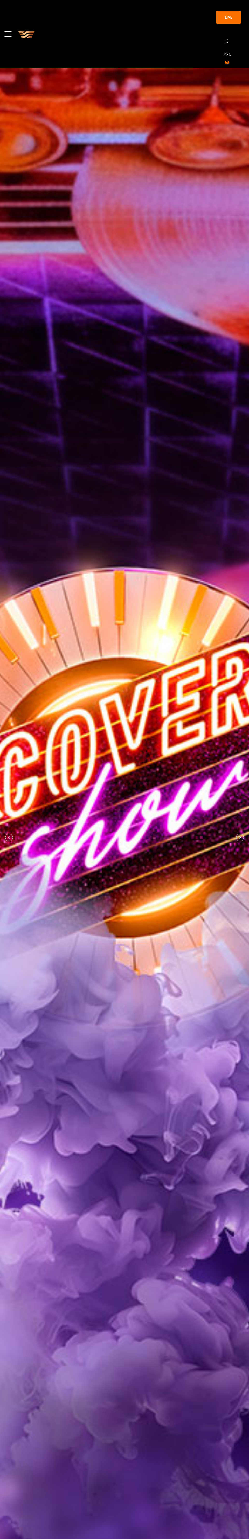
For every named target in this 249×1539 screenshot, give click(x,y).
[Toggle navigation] (8, 34)
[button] (9, 837)
